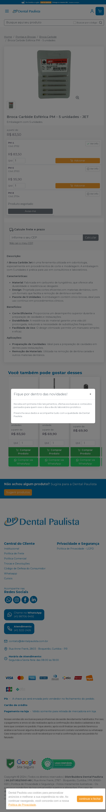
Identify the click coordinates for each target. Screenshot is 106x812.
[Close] (90, 394)
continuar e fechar (90, 798)
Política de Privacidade (22, 804)
